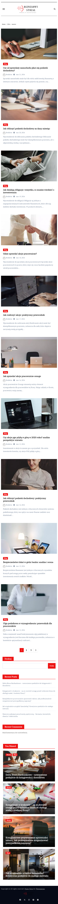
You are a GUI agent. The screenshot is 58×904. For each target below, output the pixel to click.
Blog (5, 64)
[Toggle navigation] (4, 9)
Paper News (29, 889)
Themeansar (40, 889)
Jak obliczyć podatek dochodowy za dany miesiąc (26, 128)
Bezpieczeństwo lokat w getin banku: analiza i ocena (28, 562)
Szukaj (8, 658)
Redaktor (8, 74)
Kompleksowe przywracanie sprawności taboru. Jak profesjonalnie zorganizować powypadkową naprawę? (27, 700)
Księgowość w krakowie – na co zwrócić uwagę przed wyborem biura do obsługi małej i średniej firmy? (26, 807)
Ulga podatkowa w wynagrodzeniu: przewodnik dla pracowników (27, 624)
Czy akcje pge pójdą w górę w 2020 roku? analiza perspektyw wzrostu (26, 438)
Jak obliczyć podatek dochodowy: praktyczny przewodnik (24, 499)
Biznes (9, 755)
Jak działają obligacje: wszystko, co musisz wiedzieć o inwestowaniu (28, 191)
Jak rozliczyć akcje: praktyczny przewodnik (24, 315)
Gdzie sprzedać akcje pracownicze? (20, 253)
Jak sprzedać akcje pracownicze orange (22, 376)
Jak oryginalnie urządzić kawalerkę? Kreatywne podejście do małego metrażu (27, 874)
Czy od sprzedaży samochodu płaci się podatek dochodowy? (25, 69)
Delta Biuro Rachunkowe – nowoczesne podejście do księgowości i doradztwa (26, 776)
